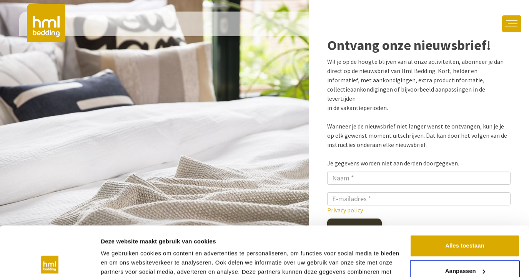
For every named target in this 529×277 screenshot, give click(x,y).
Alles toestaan (464, 196)
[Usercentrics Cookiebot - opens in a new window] (49, 262)
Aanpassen (465, 221)
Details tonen (119, 262)
